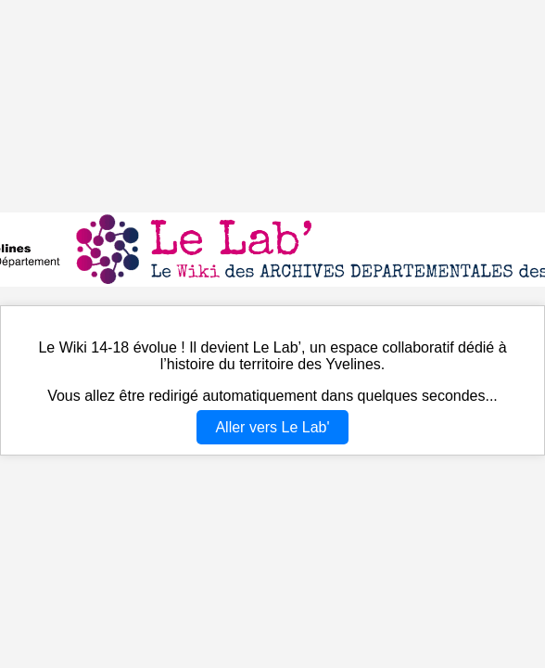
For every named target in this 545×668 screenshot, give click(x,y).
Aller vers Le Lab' (272, 427)
